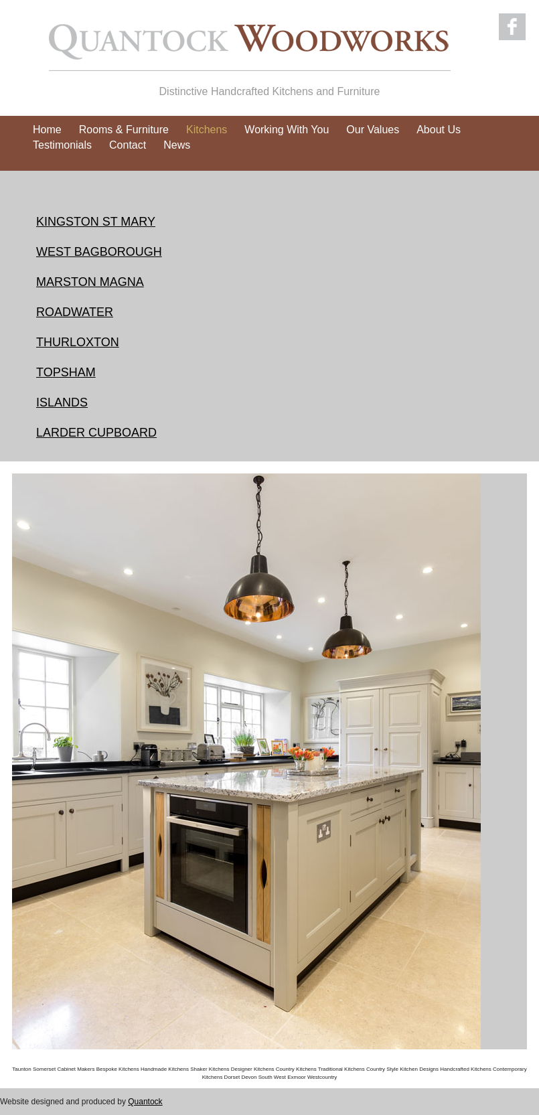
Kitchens (206, 129)
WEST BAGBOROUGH (99, 251)
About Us (438, 129)
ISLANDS (62, 402)
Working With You (286, 129)
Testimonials (62, 145)
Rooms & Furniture (124, 129)
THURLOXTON (77, 342)
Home (47, 129)
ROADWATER (74, 312)
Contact (127, 145)
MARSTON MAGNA (90, 282)
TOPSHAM (66, 372)
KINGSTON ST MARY (95, 221)
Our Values (372, 129)
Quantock (145, 1101)
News (176, 145)
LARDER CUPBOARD (96, 432)
